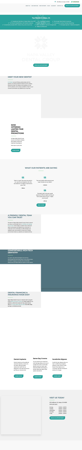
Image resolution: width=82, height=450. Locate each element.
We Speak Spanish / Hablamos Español (70, 24)
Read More (41, 193)
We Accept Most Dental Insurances (62, 21)
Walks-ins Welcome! (42, 26)
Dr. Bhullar (10, 82)
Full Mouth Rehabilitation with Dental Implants (21, 23)
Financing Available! (45, 21)
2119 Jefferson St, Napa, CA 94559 (62, 1)
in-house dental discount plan (18, 293)
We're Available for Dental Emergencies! (46, 24)
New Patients (42, 5)
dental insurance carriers (16, 289)
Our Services (34, 5)
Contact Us (60, 5)
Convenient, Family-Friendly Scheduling (64, 23)
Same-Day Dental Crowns (43, 23)
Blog (48, 5)
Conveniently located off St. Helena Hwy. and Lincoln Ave (18, 24)
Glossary (53, 5)
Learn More (15, 150)
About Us (28, 5)
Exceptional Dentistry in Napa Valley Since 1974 (24, 21)
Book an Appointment (72, 5)
